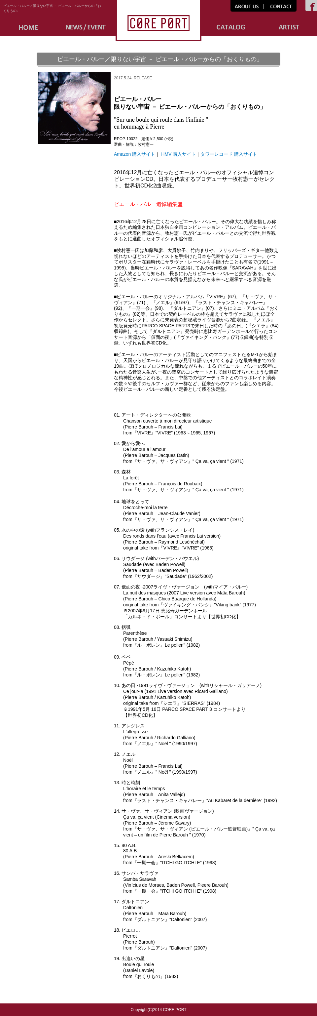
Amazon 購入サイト (134, 154)
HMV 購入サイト (178, 154)
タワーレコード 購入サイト (228, 154)
